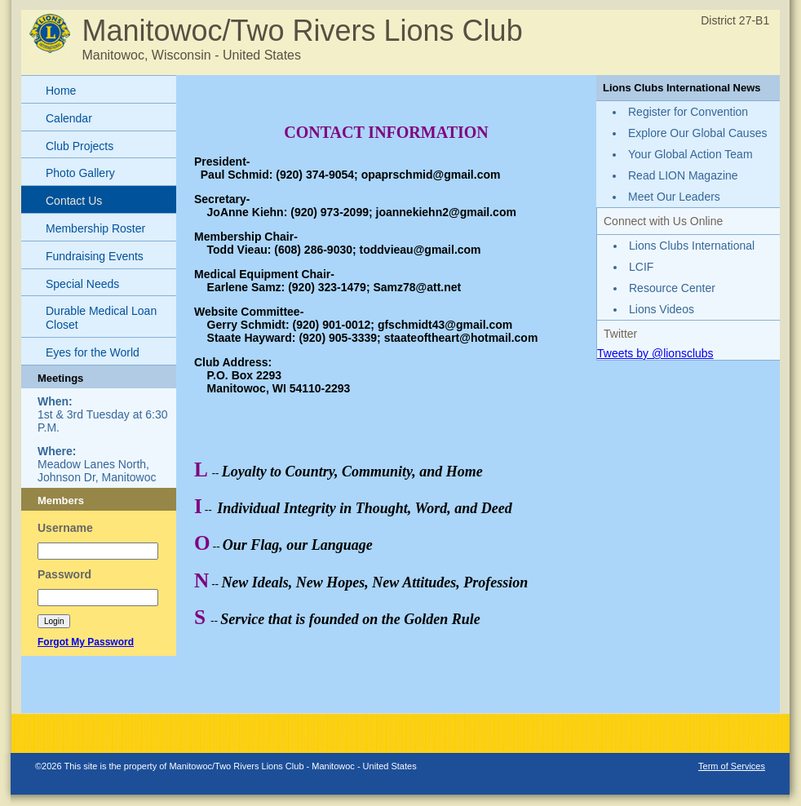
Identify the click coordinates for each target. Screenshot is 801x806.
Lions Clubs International (692, 245)
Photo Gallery (80, 172)
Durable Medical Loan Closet (101, 317)
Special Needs (82, 283)
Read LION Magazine (683, 175)
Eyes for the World (92, 352)
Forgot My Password (86, 642)
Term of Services (731, 766)
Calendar (69, 118)
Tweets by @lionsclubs (655, 353)
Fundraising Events (95, 256)
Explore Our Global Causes (697, 133)
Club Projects (79, 146)
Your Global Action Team (690, 154)
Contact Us (74, 200)
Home (61, 90)
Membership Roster (95, 228)
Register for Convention (688, 111)
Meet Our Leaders (674, 196)
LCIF (641, 266)
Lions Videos (661, 309)
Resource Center (672, 287)
